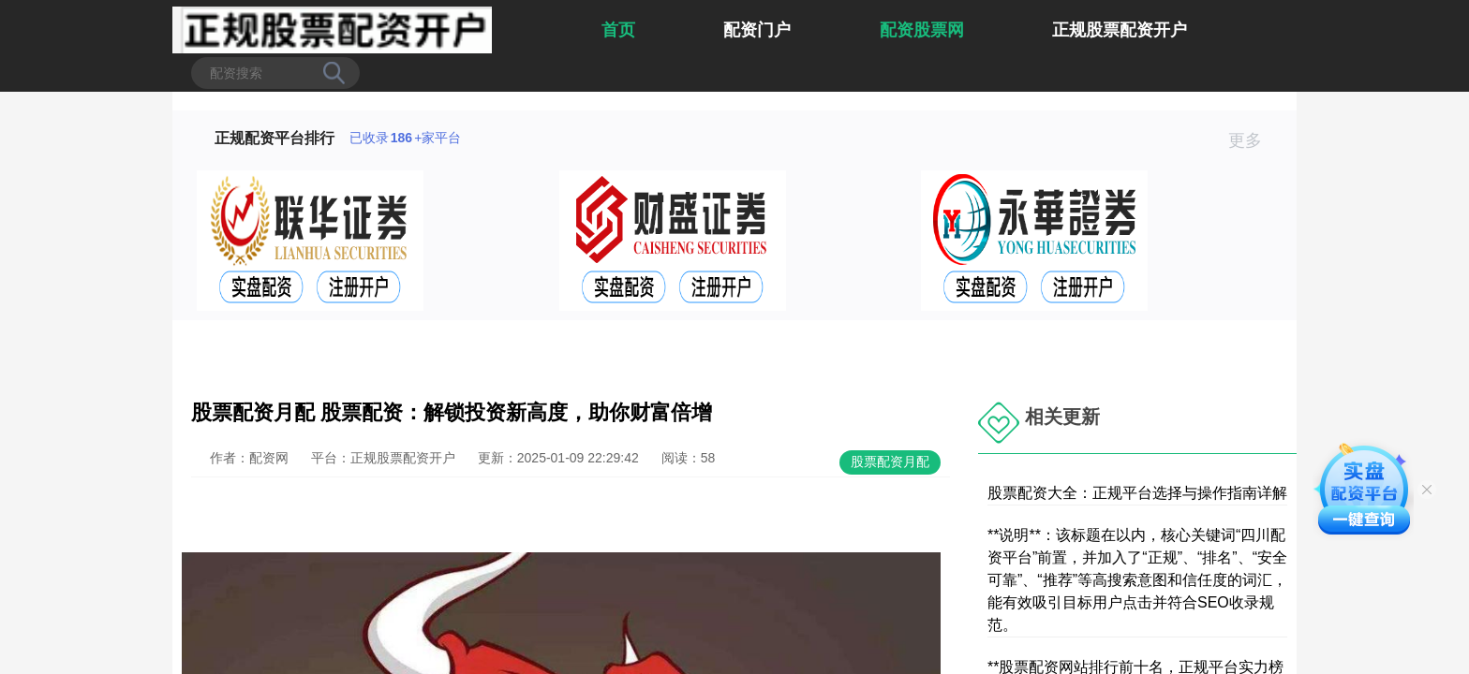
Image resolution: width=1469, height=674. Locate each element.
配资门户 (757, 30)
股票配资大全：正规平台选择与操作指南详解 (1137, 493)
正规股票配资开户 (1119, 30)
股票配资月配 (890, 461)
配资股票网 (922, 30)
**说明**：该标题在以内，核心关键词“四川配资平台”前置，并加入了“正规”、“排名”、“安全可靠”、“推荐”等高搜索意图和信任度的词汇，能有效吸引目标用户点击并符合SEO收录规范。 (1137, 580)
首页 (618, 30)
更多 (1253, 140)
